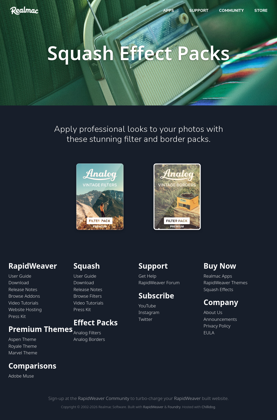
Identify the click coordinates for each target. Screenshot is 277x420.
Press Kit (17, 316)
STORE (261, 10)
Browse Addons (24, 296)
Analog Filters (87, 333)
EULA (208, 333)
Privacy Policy (216, 326)
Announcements (220, 319)
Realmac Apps (217, 276)
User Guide (19, 276)
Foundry (174, 406)
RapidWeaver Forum (159, 282)
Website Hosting (25, 309)
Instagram (149, 312)
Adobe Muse (21, 376)
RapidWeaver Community (103, 398)
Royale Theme (22, 346)
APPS (169, 10)
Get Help (148, 276)
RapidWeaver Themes (225, 282)
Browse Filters (88, 296)
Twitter (146, 319)
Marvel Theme (22, 353)
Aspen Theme (22, 339)
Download (18, 282)
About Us (212, 312)
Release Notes (22, 289)
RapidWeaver (187, 398)
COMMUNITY (231, 10)
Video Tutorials (23, 303)
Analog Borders (89, 339)
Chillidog (208, 406)
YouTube (147, 306)
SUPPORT (198, 10)
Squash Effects (218, 289)
